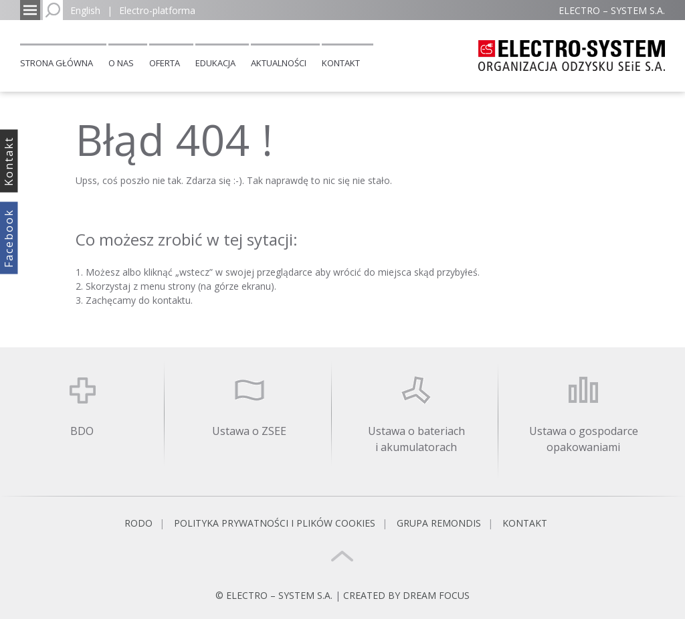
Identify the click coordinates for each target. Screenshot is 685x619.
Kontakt (341, 63)
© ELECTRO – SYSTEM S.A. (275, 595)
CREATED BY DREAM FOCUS (406, 595)
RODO (138, 523)
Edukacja (215, 63)
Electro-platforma (157, 10)
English (85, 10)
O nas (121, 63)
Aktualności (278, 63)
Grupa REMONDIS (439, 523)
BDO (82, 431)
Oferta (164, 63)
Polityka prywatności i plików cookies (274, 523)
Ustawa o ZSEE (249, 431)
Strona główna (56, 63)
